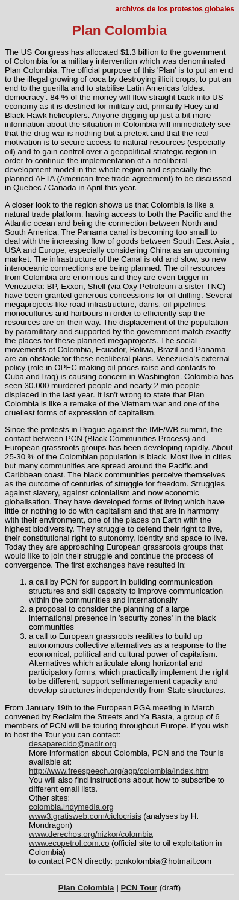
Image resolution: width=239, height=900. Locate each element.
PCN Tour (139, 887)
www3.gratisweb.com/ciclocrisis (85, 816)
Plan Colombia (86, 887)
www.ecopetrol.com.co (69, 843)
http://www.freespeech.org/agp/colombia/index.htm (119, 770)
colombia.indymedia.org (71, 807)
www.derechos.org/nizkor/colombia (91, 834)
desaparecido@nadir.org (72, 743)
